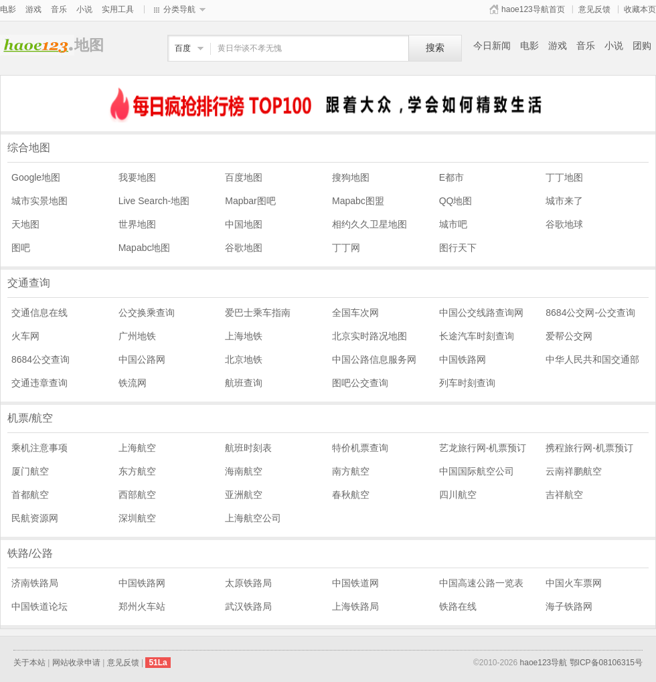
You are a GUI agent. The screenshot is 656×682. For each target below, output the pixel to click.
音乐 (59, 9)
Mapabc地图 (144, 247)
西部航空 (137, 494)
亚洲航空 (243, 494)
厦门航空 (30, 471)
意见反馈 (594, 9)
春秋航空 (351, 494)
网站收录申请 (76, 662)
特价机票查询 (360, 447)
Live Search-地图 (154, 200)
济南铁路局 (34, 583)
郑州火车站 (141, 606)
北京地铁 (243, 359)
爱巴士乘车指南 (258, 312)
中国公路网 (141, 359)
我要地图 (137, 177)
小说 (84, 9)
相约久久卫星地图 (369, 224)
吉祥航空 (564, 494)
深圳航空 (137, 518)
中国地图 (243, 224)
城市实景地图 (39, 200)
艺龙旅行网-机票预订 (483, 447)
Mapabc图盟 (358, 200)
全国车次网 (355, 312)
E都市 (451, 177)
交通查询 (28, 282)
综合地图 (28, 147)
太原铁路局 (248, 583)
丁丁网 (346, 247)
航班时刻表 (248, 447)
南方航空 (351, 471)
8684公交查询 (40, 359)
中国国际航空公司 (476, 471)
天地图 (25, 224)
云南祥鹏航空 (574, 471)
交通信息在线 (39, 312)
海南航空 (243, 471)
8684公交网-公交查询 (590, 312)
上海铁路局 (355, 606)
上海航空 (137, 447)
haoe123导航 (544, 662)
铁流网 (132, 382)
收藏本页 (640, 9)
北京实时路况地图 (369, 336)
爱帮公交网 (569, 336)
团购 (642, 45)
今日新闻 (492, 45)
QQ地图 (456, 200)
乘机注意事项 (39, 447)
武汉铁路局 (248, 606)
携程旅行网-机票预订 (589, 447)
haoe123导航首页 (533, 9)
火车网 (25, 336)
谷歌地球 (564, 224)
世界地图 (137, 224)
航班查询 (243, 382)
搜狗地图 (351, 177)
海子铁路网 (569, 606)
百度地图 (243, 177)
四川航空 (458, 494)
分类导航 (179, 9)
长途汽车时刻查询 (476, 336)
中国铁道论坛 (39, 606)
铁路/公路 (30, 553)
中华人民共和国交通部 (592, 359)
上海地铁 (243, 336)
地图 (37, 45)
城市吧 (453, 224)
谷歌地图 (243, 247)
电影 (8, 9)
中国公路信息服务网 (374, 359)
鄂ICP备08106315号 (606, 662)
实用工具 (118, 9)
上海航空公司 (253, 518)
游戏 (33, 9)
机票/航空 (30, 418)
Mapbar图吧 (250, 200)
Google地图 (35, 177)
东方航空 (137, 471)
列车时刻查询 (467, 382)
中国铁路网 (462, 359)
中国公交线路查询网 (481, 312)
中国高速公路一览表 (481, 583)
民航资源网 (34, 518)
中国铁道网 (355, 583)
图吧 (20, 247)
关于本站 (29, 662)
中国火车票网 (574, 583)
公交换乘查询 (146, 312)
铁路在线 (458, 606)
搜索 (435, 48)
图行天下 (458, 247)
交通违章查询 (39, 382)
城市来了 (564, 200)
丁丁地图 (564, 177)
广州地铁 (137, 336)
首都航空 (30, 494)
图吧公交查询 (360, 382)
